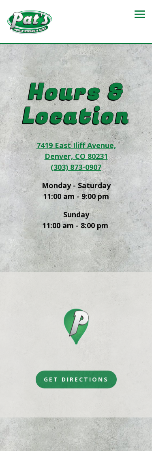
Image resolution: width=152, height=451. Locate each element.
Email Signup (76, 442)
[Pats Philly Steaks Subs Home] (29, 21)
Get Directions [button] (76, 380)
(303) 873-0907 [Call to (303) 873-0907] (76, 167)
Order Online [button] (76, 424)
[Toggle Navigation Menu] (139, 14)
